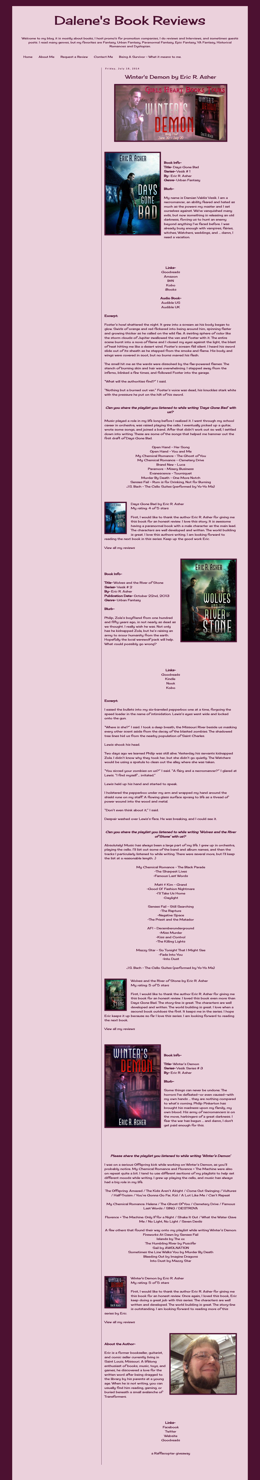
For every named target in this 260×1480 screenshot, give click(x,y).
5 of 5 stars (158, 985)
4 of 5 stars (158, 508)
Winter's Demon (144, 1278)
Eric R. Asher (173, 504)
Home (27, 56)
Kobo (170, 285)
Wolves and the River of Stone (156, 981)
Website (170, 1436)
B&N (170, 281)
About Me (46, 56)
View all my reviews (119, 548)
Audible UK (170, 307)
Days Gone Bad (144, 504)
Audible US (170, 303)
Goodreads (170, 272)
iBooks (170, 289)
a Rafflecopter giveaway (170, 1453)
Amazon (171, 276)
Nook (170, 683)
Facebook (171, 1427)
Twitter (170, 1431)
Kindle (170, 679)
